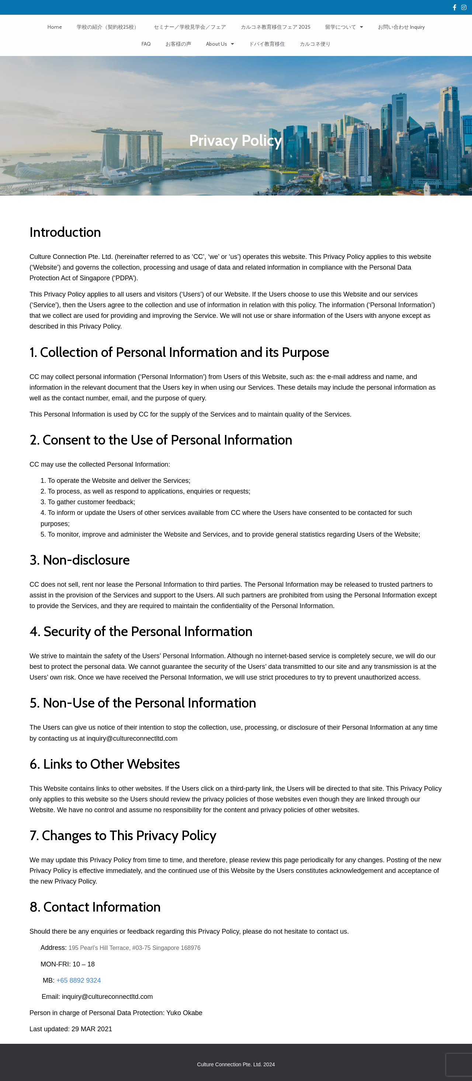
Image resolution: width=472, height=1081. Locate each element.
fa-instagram (463, 8)
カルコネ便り (315, 44)
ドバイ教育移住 (267, 44)
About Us (220, 44)
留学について (344, 27)
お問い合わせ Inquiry (401, 27)
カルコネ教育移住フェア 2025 (275, 27)
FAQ (146, 44)
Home (55, 27)
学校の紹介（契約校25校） (108, 27)
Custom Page (455, 8)
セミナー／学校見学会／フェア (190, 27)
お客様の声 (178, 44)
